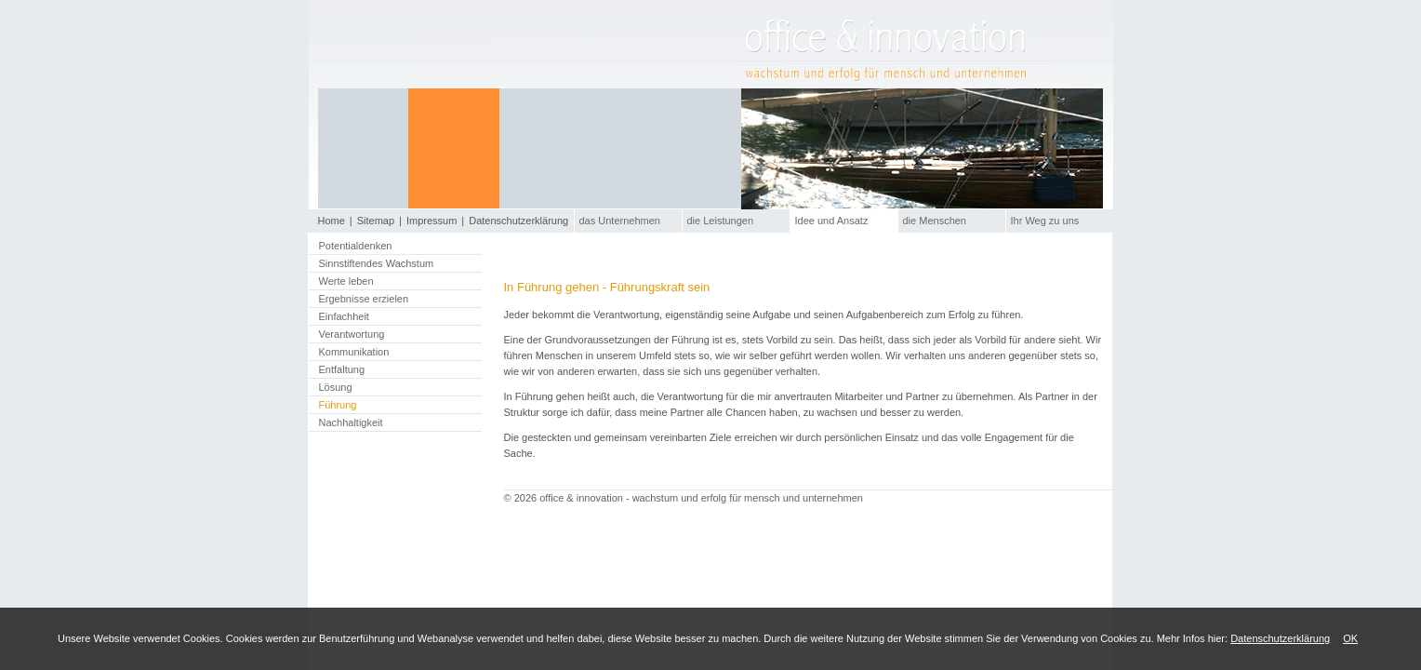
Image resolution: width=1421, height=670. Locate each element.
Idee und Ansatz (832, 220)
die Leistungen (720, 220)
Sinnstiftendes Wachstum (376, 263)
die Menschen (935, 220)
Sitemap (375, 220)
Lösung (335, 387)
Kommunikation (354, 351)
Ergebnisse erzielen (364, 298)
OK (1350, 638)
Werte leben (346, 281)
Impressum (431, 220)
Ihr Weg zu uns (1045, 220)
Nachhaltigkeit (351, 422)
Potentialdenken (355, 245)
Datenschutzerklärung (1280, 638)
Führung (338, 404)
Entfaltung (342, 369)
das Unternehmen (619, 220)
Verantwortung (352, 334)
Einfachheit (344, 316)
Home (331, 220)
